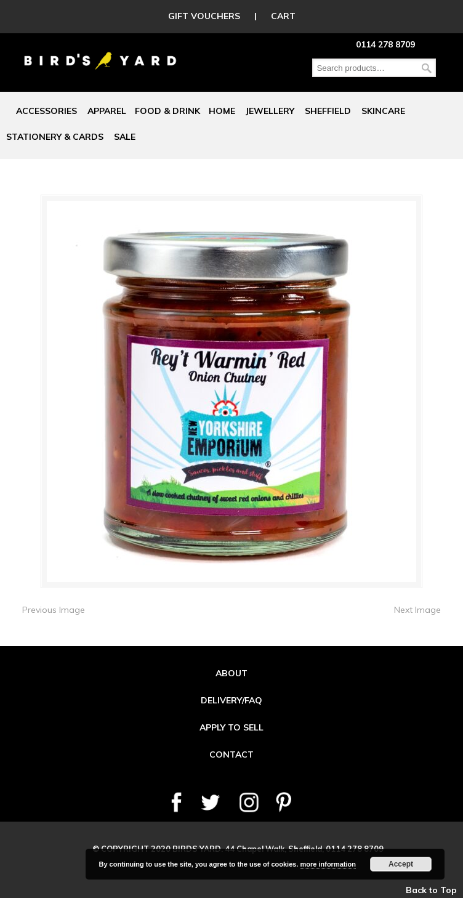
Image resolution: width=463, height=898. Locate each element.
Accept (401, 864)
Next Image (417, 609)
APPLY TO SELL (231, 727)
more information (327, 864)
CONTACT (231, 754)
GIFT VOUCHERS (204, 16)
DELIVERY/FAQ (231, 700)
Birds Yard (100, 51)
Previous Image (53, 609)
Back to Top (431, 890)
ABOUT (231, 673)
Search (426, 68)
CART (283, 16)
